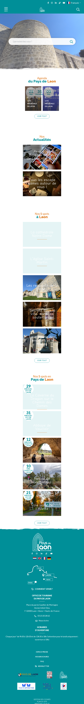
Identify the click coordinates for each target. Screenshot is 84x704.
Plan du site (42, 701)
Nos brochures (42, 657)
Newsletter (42, 666)
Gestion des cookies (42, 699)
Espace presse (42, 652)
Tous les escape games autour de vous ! (42, 183)
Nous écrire (42, 620)
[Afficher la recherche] (78, 9)
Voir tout (42, 116)
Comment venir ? (42, 589)
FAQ (42, 661)
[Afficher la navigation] (6, 9)
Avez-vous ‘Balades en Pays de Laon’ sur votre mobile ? (42, 156)
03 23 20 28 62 (42, 616)
